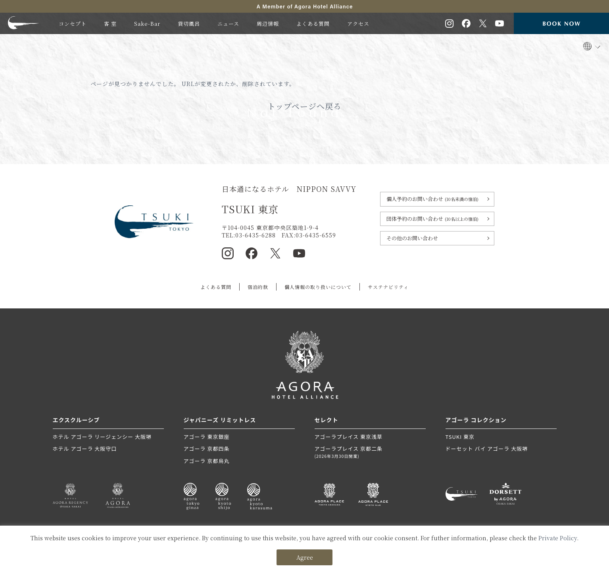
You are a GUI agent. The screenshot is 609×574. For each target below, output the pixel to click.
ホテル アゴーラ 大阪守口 (85, 448)
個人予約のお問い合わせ (432, 199)
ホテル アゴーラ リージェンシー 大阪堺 (102, 436)
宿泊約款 (258, 286)
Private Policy (557, 538)
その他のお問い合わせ (412, 238)
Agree (304, 557)
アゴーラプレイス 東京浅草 (349, 436)
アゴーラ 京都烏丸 (207, 461)
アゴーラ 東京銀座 (207, 436)
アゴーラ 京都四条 (207, 448)
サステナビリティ (388, 286)
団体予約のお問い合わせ (432, 218)
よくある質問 (215, 286)
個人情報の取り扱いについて (318, 286)
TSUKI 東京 (460, 436)
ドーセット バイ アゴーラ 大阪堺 (487, 448)
